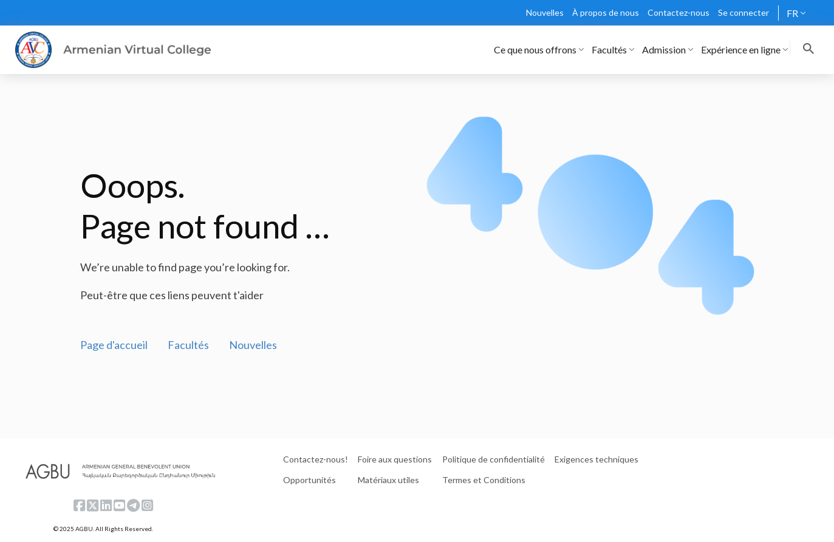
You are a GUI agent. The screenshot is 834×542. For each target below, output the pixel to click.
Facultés (188, 344)
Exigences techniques (596, 459)
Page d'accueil (114, 344)
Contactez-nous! (315, 459)
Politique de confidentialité (493, 459)
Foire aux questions (395, 459)
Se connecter (743, 12)
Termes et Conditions (483, 480)
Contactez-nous (678, 12)
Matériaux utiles (388, 480)
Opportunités (309, 480)
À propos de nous (605, 12)
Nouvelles (545, 12)
